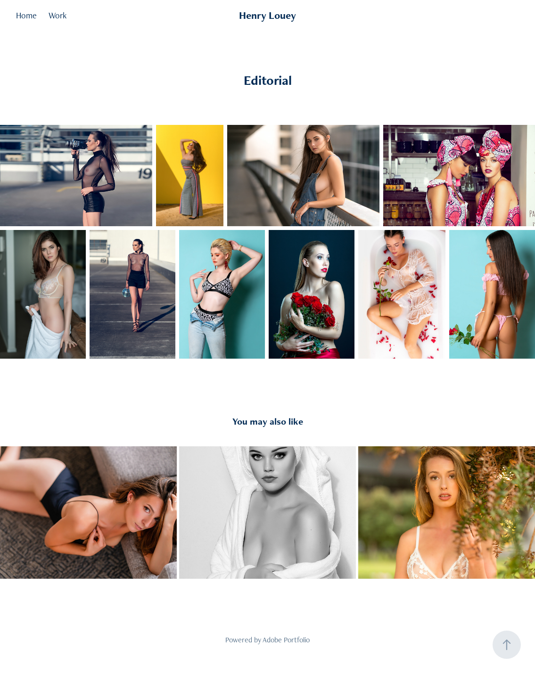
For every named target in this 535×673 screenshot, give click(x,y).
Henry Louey (267, 15)
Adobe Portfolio (286, 640)
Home (26, 15)
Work (57, 15)
